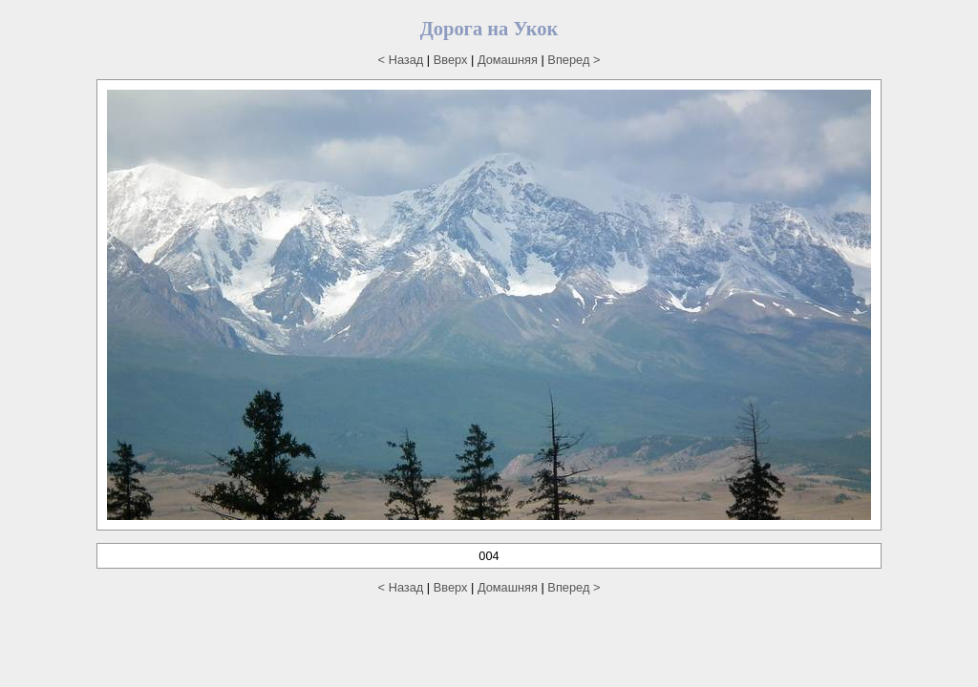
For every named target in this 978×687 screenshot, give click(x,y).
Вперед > (573, 59)
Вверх (451, 59)
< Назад (401, 59)
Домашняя (508, 59)
